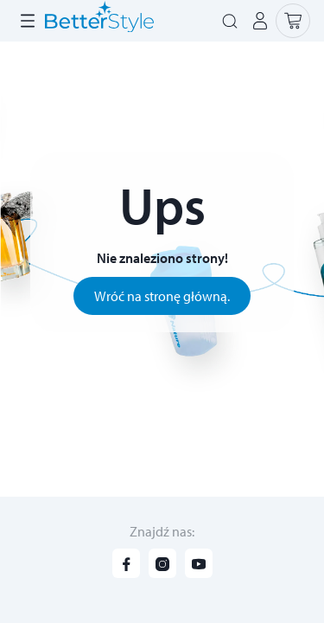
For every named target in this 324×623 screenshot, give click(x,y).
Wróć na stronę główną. (162, 296)
